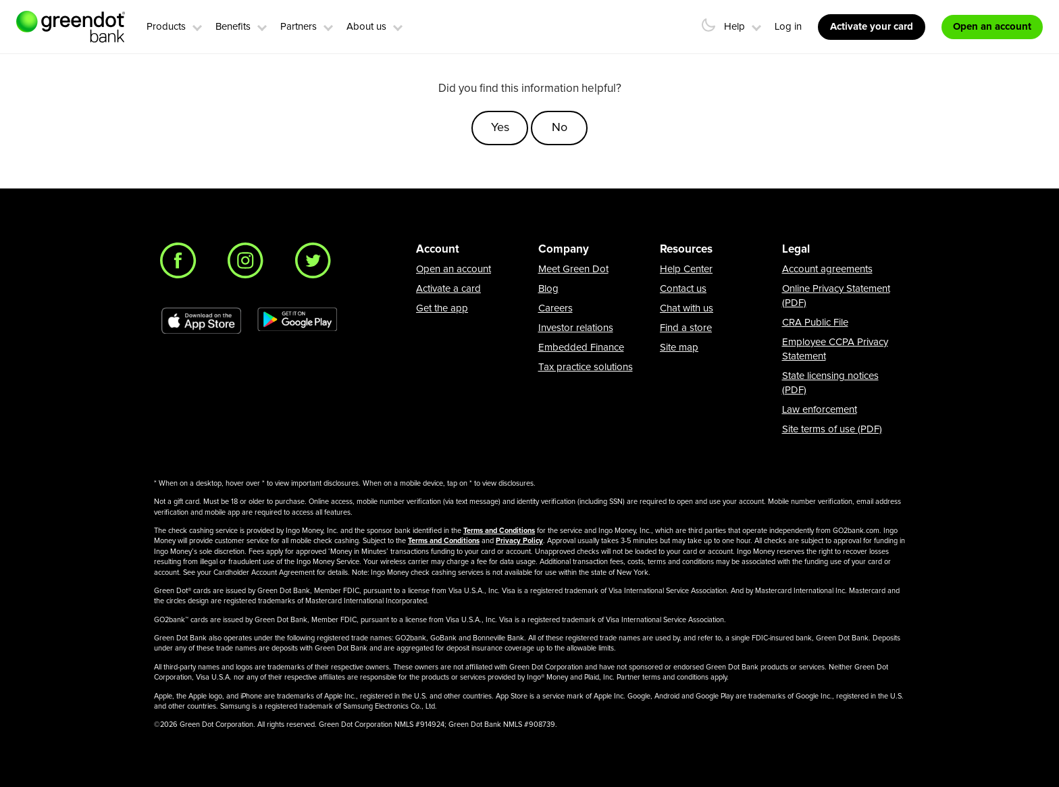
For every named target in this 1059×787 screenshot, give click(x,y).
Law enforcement (819, 410)
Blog (548, 289)
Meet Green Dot (573, 269)
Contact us (683, 289)
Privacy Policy (519, 540)
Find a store (686, 328)
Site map (679, 347)
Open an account (453, 269)
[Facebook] (181, 264)
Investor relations (575, 328)
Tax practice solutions (585, 367)
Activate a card (448, 289)
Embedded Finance (581, 347)
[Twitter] (316, 264)
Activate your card (871, 27)
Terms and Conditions (499, 530)
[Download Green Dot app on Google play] (297, 320)
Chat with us (686, 308)
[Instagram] (249, 264)
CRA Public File (815, 323)
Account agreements (827, 269)
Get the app (442, 308)
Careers (555, 308)
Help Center (686, 269)
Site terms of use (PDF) (832, 429)
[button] (197, 25)
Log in (788, 27)
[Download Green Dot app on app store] (201, 320)
